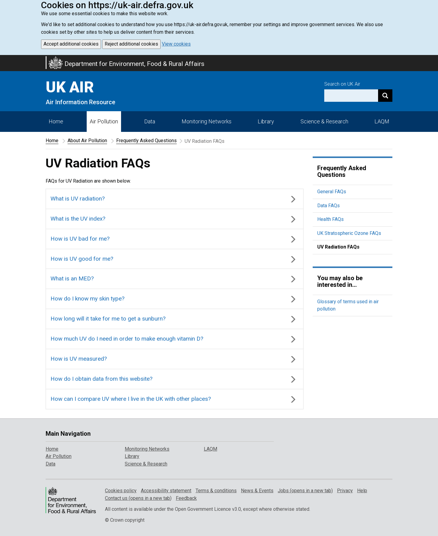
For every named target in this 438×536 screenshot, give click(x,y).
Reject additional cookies (131, 44)
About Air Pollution (87, 140)
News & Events (257, 490)
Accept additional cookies (71, 44)
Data (149, 121)
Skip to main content (3, 59)
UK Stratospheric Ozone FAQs (349, 233)
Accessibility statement (166, 490)
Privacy (345, 490)
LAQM (381, 121)
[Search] (385, 95)
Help (362, 490)
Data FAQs (328, 205)
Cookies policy (121, 490)
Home (56, 121)
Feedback (186, 498)
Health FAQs (330, 219)
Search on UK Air (342, 84)
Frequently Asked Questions (146, 140)
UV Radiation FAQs (338, 247)
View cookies (176, 44)
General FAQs (331, 191)
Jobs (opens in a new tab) (305, 490)
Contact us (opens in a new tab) (138, 498)
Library (266, 121)
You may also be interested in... (340, 281)
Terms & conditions (216, 490)
